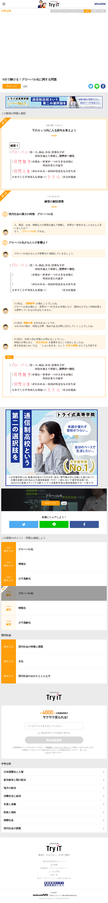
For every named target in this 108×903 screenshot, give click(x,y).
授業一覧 (54, 875)
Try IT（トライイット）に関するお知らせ (54, 878)
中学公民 (6, 763)
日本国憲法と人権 (13, 772)
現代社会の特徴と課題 (30, 646)
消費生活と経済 (12, 796)
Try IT (54, 4)
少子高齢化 (24, 578)
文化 (20, 661)
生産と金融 (10, 804)
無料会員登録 (100, 4)
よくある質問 (54, 871)
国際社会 (9, 820)
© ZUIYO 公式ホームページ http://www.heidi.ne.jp (55, 894)
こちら (47, 752)
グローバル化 (25, 549)
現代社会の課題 (12, 828)
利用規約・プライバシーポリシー (58, 747)
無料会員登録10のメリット (54, 861)
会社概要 (54, 865)
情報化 (22, 564)
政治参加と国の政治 (15, 780)
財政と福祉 (10, 812)
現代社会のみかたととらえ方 (34, 676)
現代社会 (6, 635)
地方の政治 (10, 788)
